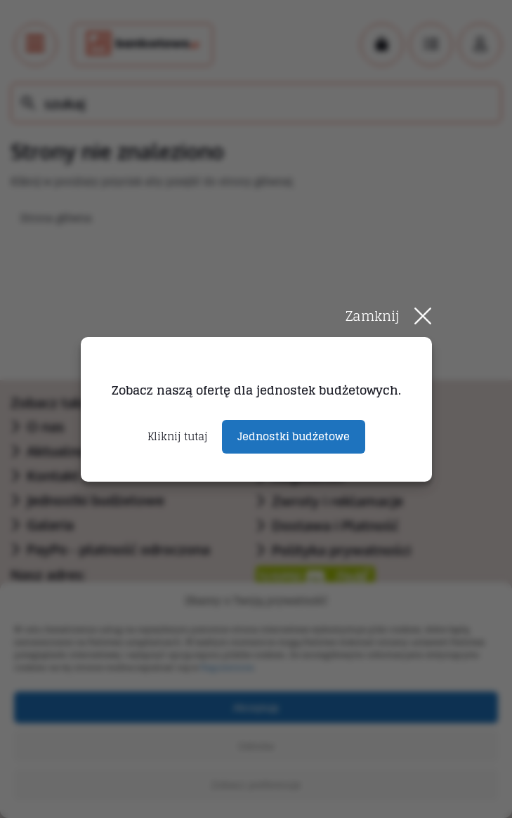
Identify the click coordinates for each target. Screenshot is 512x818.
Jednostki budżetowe (293, 436)
